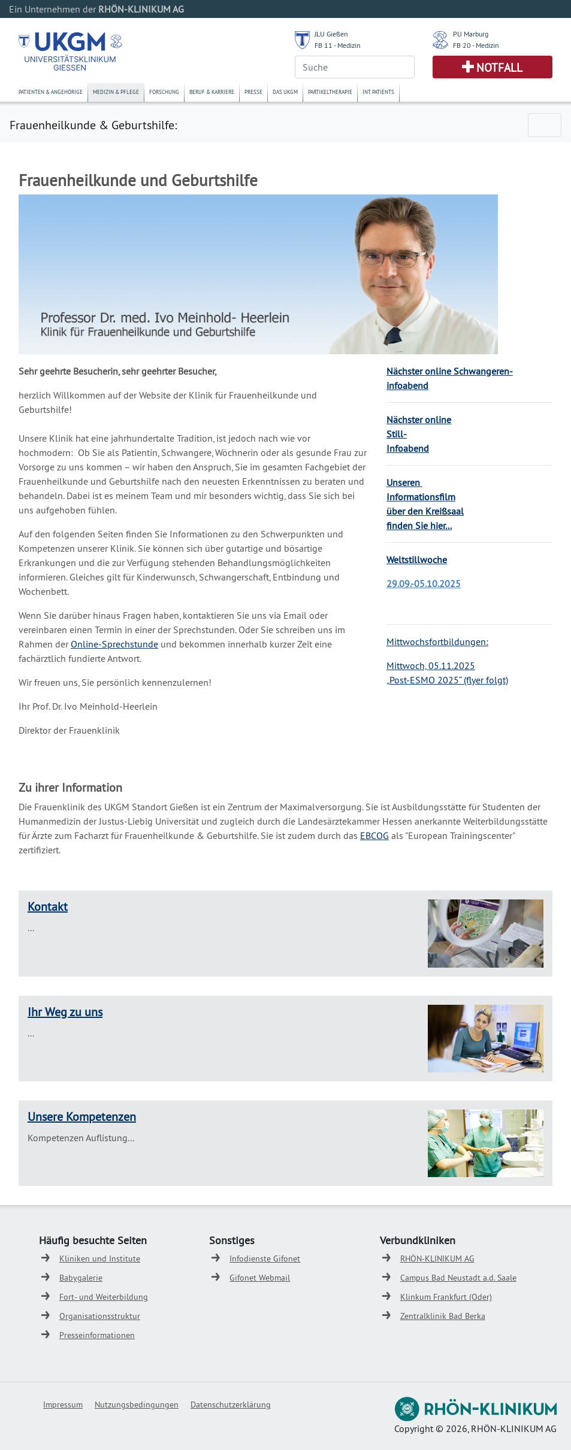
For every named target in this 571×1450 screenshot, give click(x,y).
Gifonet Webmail (259, 1277)
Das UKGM (285, 92)
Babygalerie (80, 1277)
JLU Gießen (331, 33)
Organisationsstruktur (99, 1316)
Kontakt (48, 906)
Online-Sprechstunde (114, 644)
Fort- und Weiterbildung (103, 1296)
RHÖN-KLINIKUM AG (437, 1258)
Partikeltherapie (330, 92)
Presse (253, 92)
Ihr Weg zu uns (65, 1011)
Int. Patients (378, 92)
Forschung (164, 92)
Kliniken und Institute (99, 1258)
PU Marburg (470, 33)
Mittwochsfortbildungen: (437, 642)
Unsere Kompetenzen (82, 1116)
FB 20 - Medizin (476, 45)
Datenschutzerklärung (231, 1404)
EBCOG (374, 835)
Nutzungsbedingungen (137, 1404)
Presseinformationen (97, 1335)
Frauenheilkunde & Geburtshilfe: (93, 124)
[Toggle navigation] (544, 125)
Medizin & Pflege (116, 92)
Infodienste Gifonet (264, 1258)
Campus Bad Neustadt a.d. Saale (458, 1277)
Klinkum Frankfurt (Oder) (446, 1296)
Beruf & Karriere (211, 92)
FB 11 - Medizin (338, 45)
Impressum (63, 1404)
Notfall (499, 67)
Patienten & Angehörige (51, 92)
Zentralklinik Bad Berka (442, 1316)
